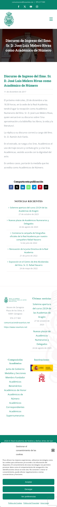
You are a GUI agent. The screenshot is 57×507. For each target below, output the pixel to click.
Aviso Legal (44, 503)
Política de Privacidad (31, 503)
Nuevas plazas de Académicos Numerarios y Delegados (42, 338)
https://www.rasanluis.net (15, 327)
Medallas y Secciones (15, 373)
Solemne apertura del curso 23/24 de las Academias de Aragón (42, 310)
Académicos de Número (15, 396)
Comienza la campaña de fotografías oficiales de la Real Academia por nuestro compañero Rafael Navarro (28, 236)
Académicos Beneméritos (15, 383)
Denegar (28, 489)
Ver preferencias (28, 496)
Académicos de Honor (15, 390)
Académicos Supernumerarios (15, 413)
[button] (53, 450)
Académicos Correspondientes (15, 405)
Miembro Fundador (15, 377)
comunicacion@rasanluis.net (15, 322)
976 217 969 (40, 2)
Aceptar (28, 482)
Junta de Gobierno (15, 369)
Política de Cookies (15, 503)
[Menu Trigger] (51, 19)
